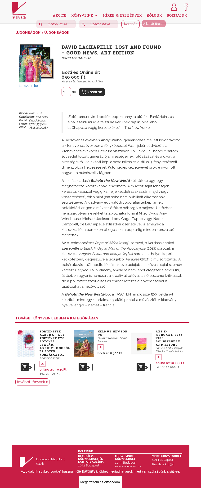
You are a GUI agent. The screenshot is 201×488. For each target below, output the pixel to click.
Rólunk (154, 15)
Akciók (60, 15)
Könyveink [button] (84, 15)
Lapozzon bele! (30, 86)
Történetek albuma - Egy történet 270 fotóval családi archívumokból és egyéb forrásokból (55, 343)
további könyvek (32, 382)
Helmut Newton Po (113, 333)
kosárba (92, 91)
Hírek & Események (122, 15)
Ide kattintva (87, 471)
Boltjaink (177, 15)
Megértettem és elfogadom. (100, 482)
